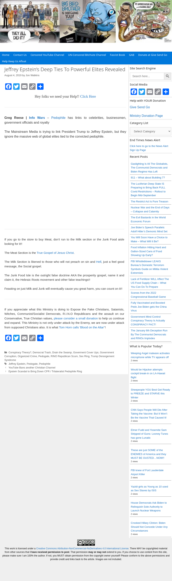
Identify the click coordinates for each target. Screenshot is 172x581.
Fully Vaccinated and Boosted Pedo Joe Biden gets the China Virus (149, 306)
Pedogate (43, 356)
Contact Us (20, 55)
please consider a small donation (76, 318)
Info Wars (36, 117)
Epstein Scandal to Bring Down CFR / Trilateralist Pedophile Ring (45, 371)
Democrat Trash (42, 352)
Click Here (88, 96)
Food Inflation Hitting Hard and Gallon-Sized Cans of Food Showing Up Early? (148, 251)
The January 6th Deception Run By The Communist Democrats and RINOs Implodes (149, 334)
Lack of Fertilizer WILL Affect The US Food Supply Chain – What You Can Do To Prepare (150, 283)
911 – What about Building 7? (148, 177)
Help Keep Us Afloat (14, 61)
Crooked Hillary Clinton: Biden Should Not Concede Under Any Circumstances (149, 526)
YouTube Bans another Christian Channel (32, 367)
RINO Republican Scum (64, 356)
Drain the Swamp (62, 352)
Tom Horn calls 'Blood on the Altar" (82, 327)
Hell (98, 261)
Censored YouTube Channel (47, 55)
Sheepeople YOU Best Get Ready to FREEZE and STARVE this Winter (150, 393)
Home (5, 55)
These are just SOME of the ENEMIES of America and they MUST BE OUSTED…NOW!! (148, 454)
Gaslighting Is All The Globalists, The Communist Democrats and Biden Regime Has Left (149, 167)
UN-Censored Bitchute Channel (87, 55)
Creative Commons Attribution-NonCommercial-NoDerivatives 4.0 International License (82, 548)
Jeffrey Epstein (17, 363)
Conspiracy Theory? (20, 352)
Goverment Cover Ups (85, 352)
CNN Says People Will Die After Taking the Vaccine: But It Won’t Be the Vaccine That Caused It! (149, 413)
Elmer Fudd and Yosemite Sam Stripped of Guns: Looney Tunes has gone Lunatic (149, 433)
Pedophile (58, 117)
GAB (131, 55)
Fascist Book (117, 55)
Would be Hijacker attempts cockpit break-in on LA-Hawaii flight (148, 373)
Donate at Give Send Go (152, 55)
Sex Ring (84, 356)
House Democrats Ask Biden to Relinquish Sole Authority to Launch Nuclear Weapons (149, 506)
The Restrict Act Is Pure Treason (149, 201)
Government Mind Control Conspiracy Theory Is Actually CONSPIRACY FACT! (148, 320)
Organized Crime (27, 356)
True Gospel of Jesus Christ (55, 252)
